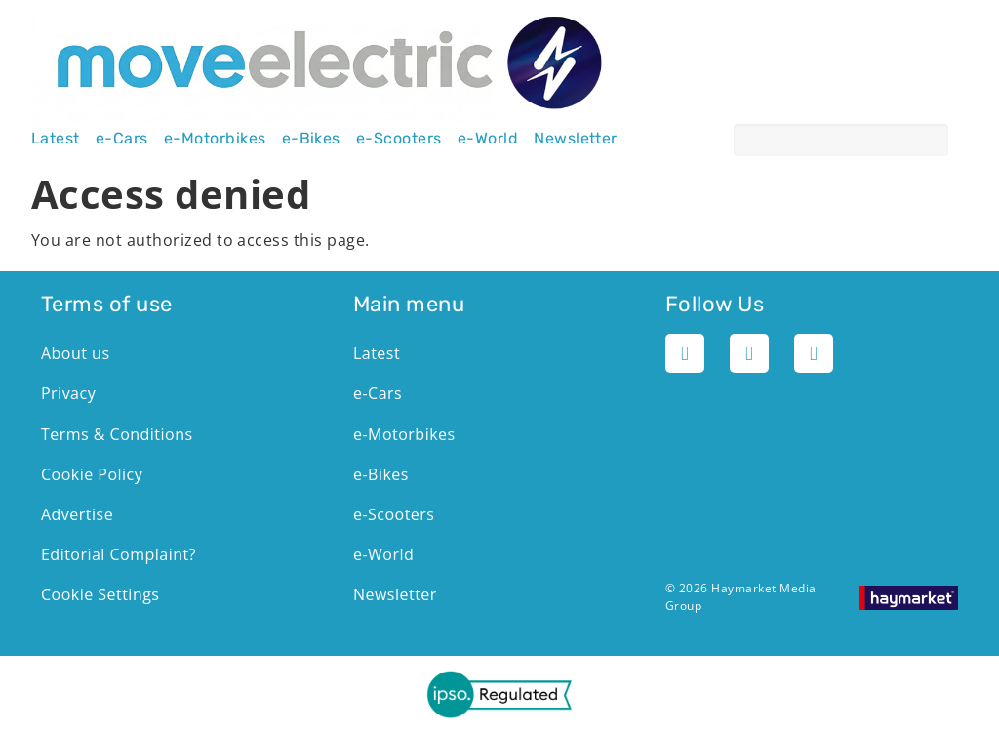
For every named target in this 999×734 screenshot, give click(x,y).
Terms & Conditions (117, 434)
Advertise (77, 514)
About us (75, 353)
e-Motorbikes (215, 138)
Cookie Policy (91, 474)
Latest (55, 138)
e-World (488, 138)
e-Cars (122, 138)
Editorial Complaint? (118, 554)
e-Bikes (311, 138)
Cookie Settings (100, 594)
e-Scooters (399, 138)
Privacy (68, 393)
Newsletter (576, 138)
